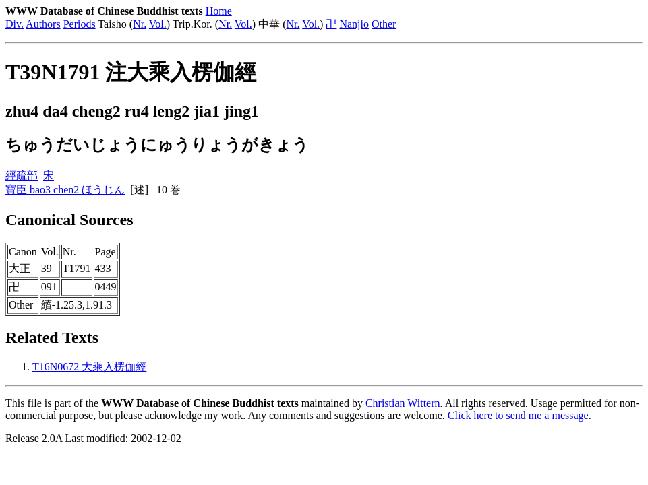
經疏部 (21, 175)
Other (384, 24)
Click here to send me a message (518, 415)
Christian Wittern (402, 403)
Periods (79, 24)
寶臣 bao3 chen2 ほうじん (65, 189)
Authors (43, 24)
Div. (14, 24)
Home (219, 11)
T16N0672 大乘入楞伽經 (89, 367)
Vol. (158, 24)
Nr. (139, 24)
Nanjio (354, 24)
